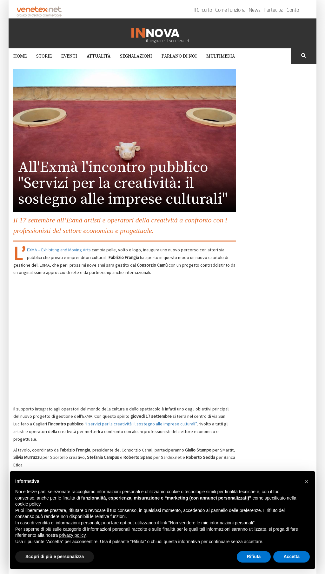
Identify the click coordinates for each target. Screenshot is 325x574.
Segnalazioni (136, 56)
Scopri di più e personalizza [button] (54, 556)
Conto (293, 10)
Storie (44, 56)
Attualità (98, 56)
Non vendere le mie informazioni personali (211, 522)
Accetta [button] (291, 556)
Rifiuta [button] (254, 556)
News (255, 10)
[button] (307, 481)
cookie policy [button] (27, 504)
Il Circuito (203, 10)
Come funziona (230, 10)
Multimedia (220, 56)
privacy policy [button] (72, 535)
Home (20, 56)
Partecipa (273, 10)
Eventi (69, 56)
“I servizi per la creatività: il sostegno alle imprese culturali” (140, 424)
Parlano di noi (179, 56)
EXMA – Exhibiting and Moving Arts (59, 250)
